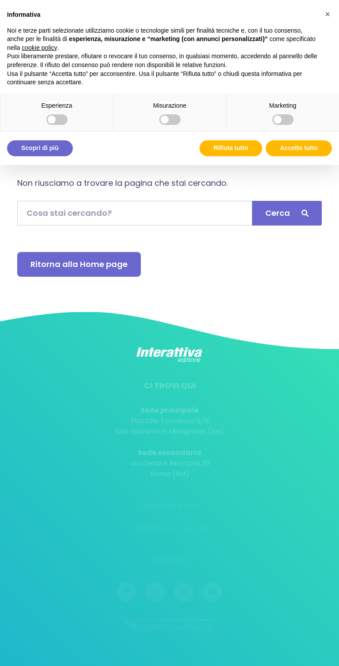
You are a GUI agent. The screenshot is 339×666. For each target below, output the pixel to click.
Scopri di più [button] (40, 147)
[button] (327, 14)
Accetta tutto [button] (299, 147)
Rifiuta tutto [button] (231, 147)
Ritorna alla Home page (79, 264)
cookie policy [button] (39, 47)
